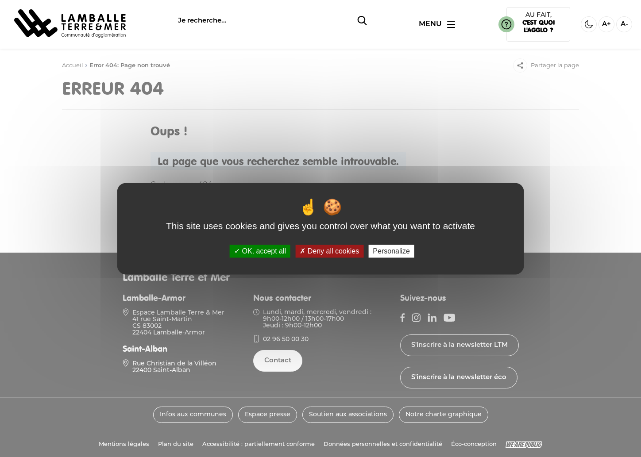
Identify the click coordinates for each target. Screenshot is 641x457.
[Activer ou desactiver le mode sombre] (589, 24)
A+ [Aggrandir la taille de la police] (606, 24)
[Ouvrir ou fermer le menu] (437, 24)
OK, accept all (260, 251)
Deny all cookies (329, 251)
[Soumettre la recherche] (362, 21)
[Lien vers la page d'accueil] (70, 35)
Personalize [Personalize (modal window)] (391, 251)
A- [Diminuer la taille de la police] (624, 24)
